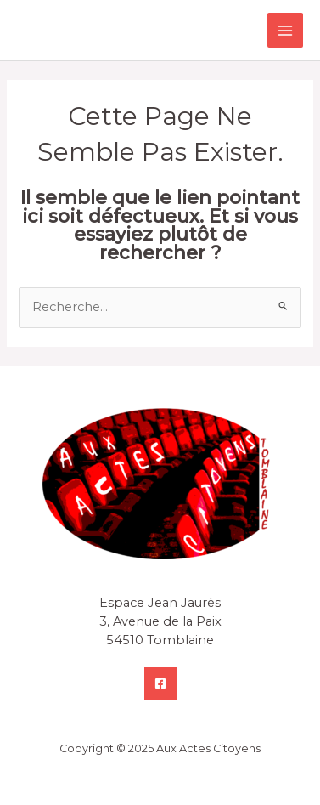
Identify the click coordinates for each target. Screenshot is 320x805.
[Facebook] (160, 683)
